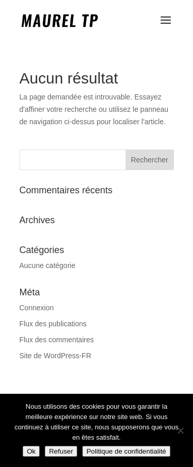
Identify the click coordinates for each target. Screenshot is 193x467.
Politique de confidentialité (126, 451)
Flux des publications (53, 324)
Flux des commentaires (57, 340)
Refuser (61, 451)
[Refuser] (180, 430)
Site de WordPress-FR (56, 356)
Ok (31, 451)
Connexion (37, 308)
